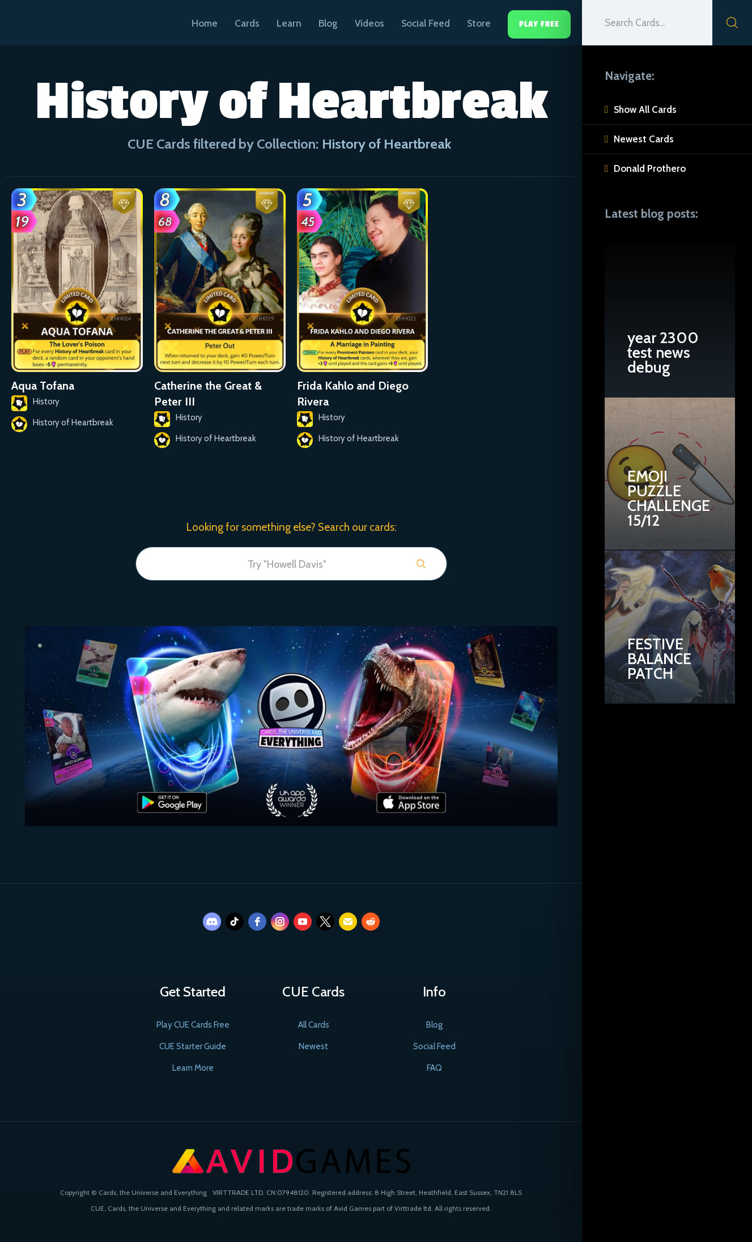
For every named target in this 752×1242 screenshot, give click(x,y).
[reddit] (371, 922)
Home (205, 23)
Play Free (539, 24)
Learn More (193, 1068)
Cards (247, 23)
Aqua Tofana (42, 385)
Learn (289, 23)
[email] (348, 922)
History (46, 401)
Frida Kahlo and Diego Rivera (353, 393)
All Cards (313, 1025)
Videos (369, 23)
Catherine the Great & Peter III (208, 393)
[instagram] (280, 922)
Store (479, 23)
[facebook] (257, 922)
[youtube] (303, 922)
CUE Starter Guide (192, 1046)
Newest (313, 1046)
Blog (328, 23)
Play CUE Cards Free (193, 1025)
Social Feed (425, 23)
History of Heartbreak (73, 422)
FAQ (434, 1068)
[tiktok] (235, 922)
